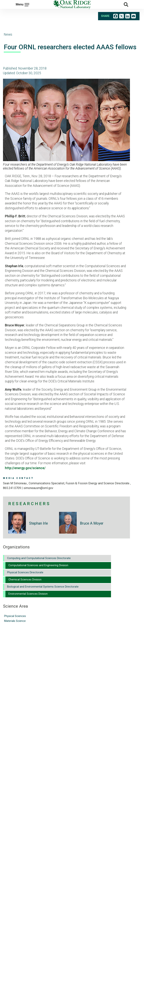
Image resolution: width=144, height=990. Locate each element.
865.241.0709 (12, 488)
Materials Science (15, 621)
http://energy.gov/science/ (25, 468)
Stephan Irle (38, 523)
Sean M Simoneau (15, 483)
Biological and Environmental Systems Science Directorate (43, 586)
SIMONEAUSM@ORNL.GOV (38, 488)
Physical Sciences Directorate (25, 572)
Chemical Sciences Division (24, 579)
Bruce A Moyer (92, 523)
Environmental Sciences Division (28, 593)
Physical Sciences (15, 616)
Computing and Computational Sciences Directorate (39, 558)
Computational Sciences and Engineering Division (38, 565)
